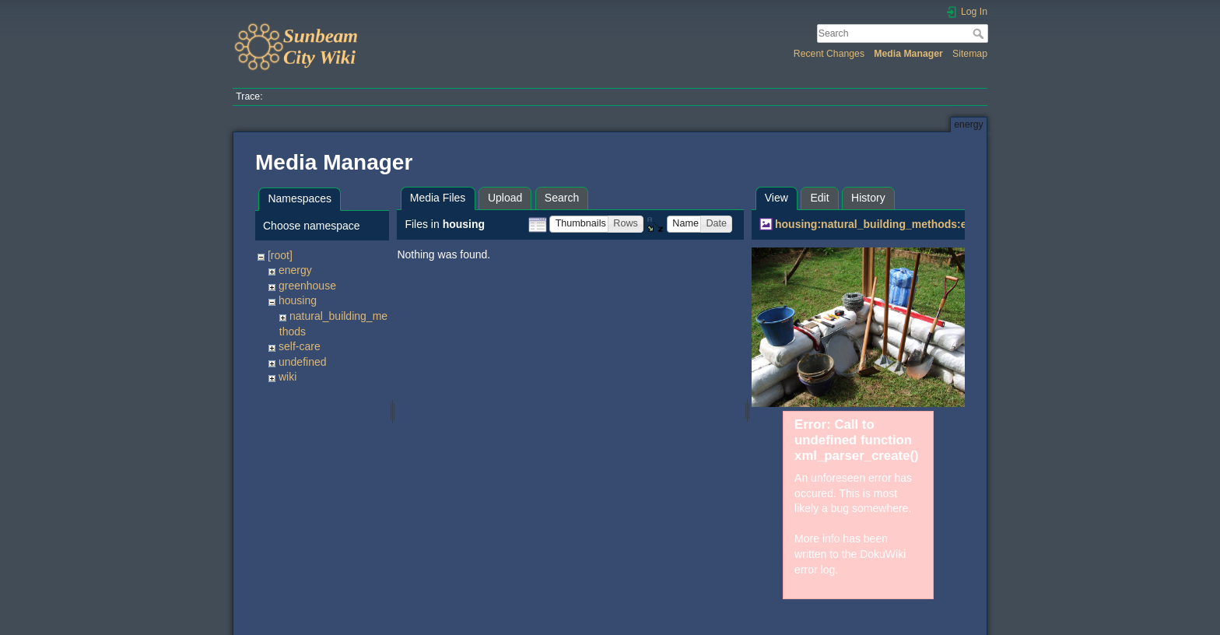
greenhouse (307, 285)
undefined (303, 362)
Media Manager (908, 53)
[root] (280, 255)
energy (295, 270)
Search (980, 33)
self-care (300, 346)
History (868, 197)
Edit (819, 197)
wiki (287, 376)
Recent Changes (829, 53)
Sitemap (969, 53)
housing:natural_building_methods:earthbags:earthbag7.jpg (931, 224)
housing (298, 300)
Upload (505, 197)
